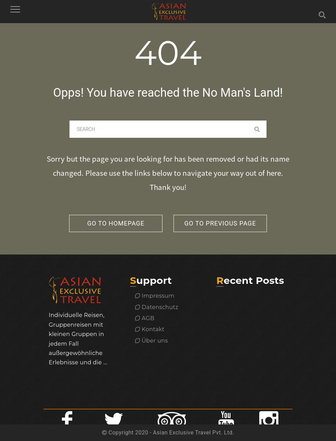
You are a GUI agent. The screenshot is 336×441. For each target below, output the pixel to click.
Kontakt (150, 329)
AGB (145, 318)
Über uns (151, 340)
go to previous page (220, 223)
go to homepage (115, 223)
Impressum (155, 296)
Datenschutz (156, 307)
